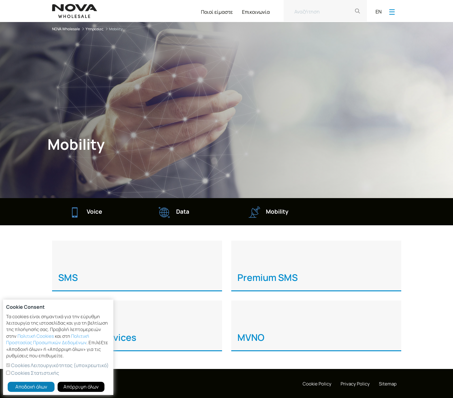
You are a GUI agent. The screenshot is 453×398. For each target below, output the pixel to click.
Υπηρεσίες (94, 28)
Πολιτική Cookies (35, 336)
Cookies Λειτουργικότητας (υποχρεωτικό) (59, 365)
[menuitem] (216, 10)
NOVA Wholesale (66, 28)
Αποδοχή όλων (31, 386)
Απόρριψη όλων (81, 386)
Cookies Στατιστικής (34, 373)
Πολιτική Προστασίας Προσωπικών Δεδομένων (47, 339)
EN (379, 11)
